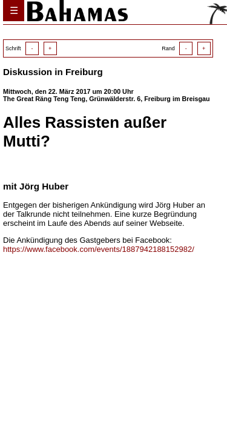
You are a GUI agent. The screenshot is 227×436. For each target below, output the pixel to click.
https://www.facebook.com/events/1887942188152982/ (98, 249)
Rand (186, 48)
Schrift (31, 48)
